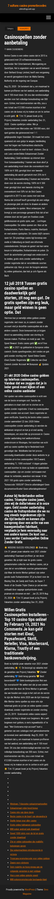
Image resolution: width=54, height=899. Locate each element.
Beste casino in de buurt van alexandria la (28, 816)
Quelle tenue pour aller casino (23, 820)
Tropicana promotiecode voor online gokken (30, 858)
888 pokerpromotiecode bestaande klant (28, 879)
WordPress (30, 889)
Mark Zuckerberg (15, 49)
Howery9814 (24, 29)
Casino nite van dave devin (22, 812)
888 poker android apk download (24, 829)
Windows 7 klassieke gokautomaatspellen (28, 804)
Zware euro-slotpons (19, 862)
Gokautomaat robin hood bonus (24, 808)
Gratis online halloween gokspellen (25, 825)
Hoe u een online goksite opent (24, 875)
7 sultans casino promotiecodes (27, 5)
